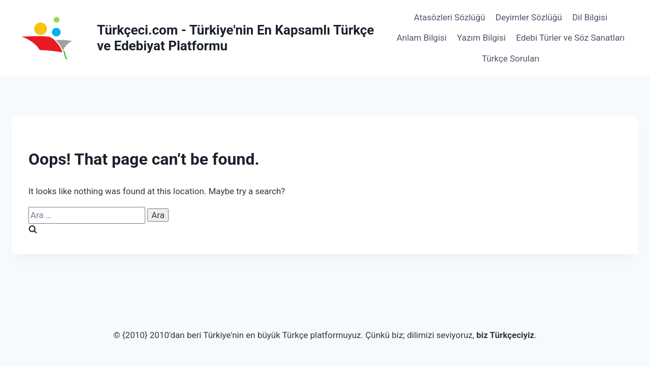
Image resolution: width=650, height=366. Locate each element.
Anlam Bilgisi (421, 38)
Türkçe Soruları (510, 58)
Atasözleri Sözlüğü (449, 17)
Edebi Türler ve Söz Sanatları (570, 38)
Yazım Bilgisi (481, 38)
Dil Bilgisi (589, 17)
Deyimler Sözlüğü (529, 17)
